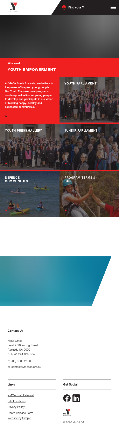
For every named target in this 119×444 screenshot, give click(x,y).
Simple (26, 418)
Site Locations (17, 401)
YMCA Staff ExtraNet (21, 395)
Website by (14, 418)
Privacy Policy (16, 406)
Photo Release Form (20, 412)
